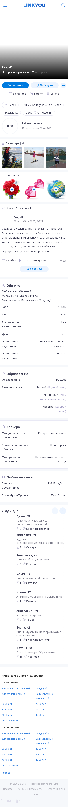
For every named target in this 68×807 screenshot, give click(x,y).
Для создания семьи (13, 693)
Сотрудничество (56, 789)
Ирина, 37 (23, 592)
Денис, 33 (23, 516)
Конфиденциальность (30, 788)
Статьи (34, 794)
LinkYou (22, 783)
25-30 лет (41, 703)
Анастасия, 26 (26, 555)
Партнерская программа (44, 783)
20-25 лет (7, 703)
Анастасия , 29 (27, 611)
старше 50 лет (10, 720)
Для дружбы (42, 688)
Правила (8, 788)
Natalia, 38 (24, 648)
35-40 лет (41, 709)
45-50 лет (41, 715)
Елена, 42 (23, 627)
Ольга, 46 (23, 574)
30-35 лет (7, 709)
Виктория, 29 (26, 535)
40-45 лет (7, 715)
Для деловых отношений (16, 688)
